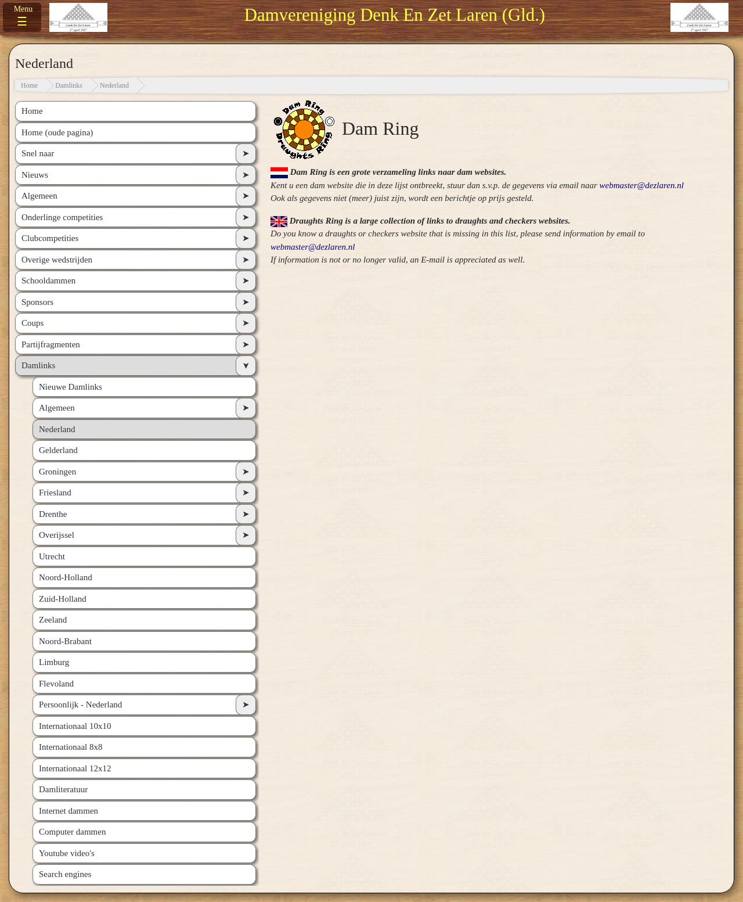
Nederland (114, 85)
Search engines (65, 874)
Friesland (55, 492)
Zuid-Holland (62, 598)
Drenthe (53, 514)
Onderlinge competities (62, 217)
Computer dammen (72, 831)
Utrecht (52, 556)
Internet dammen (68, 810)
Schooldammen (48, 280)
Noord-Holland (65, 577)
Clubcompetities (49, 238)
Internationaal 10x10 (75, 726)
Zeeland (53, 619)
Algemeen (39, 195)
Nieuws (34, 174)
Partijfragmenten (50, 344)
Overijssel (56, 535)
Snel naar (37, 153)
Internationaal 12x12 (75, 768)
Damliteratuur (63, 789)
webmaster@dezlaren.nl (642, 185)
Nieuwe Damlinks (70, 386)
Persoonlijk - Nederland (80, 704)
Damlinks (68, 85)
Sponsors (37, 302)
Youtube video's (67, 853)
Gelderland (58, 450)
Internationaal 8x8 (71, 747)
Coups (32, 323)
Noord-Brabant (65, 641)
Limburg (54, 662)
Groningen (57, 471)
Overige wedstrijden (56, 259)
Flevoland (56, 683)
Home (29, 85)
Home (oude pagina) (57, 132)
